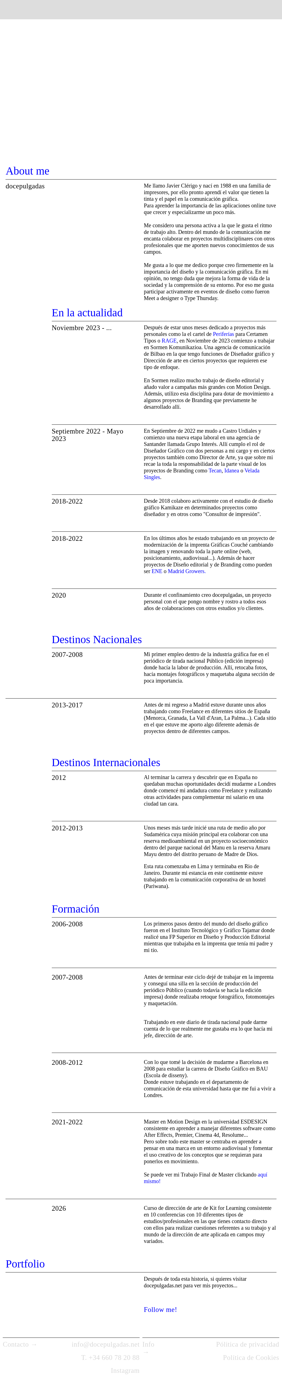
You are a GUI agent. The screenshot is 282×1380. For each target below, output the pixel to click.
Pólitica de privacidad (247, 1344)
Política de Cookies (251, 1357)
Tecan (214, 470)
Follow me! (160, 1309)
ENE (157, 571)
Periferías (224, 334)
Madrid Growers (186, 571)
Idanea (231, 470)
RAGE (169, 341)
